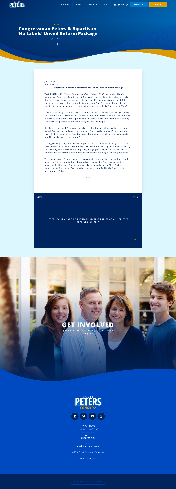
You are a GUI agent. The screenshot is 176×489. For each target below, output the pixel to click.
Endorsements (92, 5)
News (106, 5)
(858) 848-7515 (88, 437)
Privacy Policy (91, 458)
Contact (82, 458)
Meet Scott (65, 5)
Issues (78, 5)
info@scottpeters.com (88, 446)
